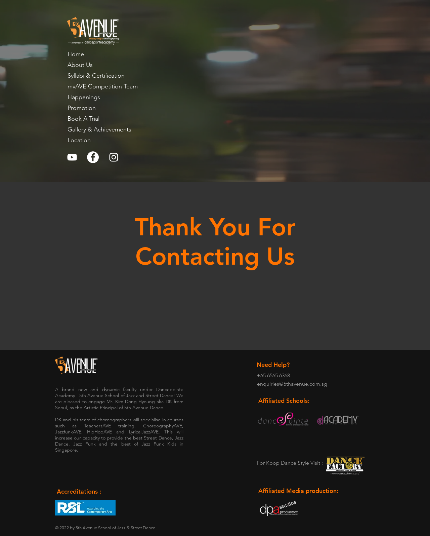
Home (76, 54)
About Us (80, 65)
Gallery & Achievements (99, 129)
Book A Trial (83, 118)
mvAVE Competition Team (103, 86)
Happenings (84, 97)
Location (79, 140)
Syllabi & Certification (96, 75)
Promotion (82, 108)
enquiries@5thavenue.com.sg (292, 384)
